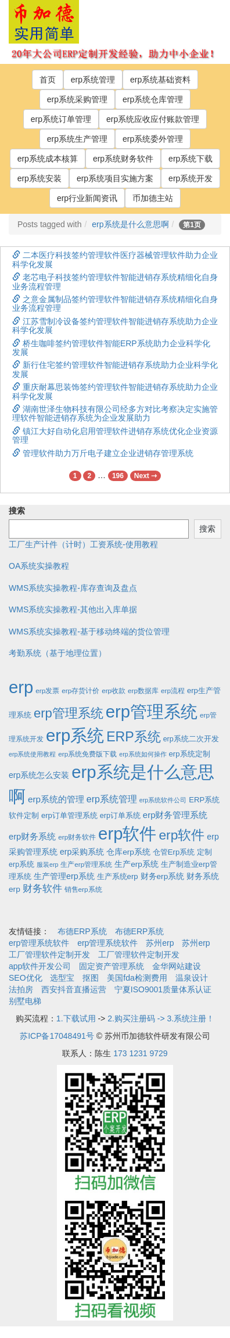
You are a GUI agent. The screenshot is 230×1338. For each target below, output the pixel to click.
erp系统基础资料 (160, 79)
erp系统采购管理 (77, 99)
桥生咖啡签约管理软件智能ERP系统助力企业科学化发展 (111, 348)
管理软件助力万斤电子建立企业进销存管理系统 (102, 453)
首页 (47, 79)
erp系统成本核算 (47, 158)
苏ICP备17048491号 (57, 1036)
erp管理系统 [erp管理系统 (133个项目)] (68, 713)
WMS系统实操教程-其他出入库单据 (73, 609)
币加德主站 (152, 198)
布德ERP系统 (82, 931)
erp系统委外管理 (153, 139)
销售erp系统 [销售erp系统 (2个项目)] (83, 889)
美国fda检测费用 (137, 977)
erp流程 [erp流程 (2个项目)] (173, 690)
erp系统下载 (190, 158)
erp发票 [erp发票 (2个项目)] (47, 690)
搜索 (17, 510)
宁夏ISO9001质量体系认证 (162, 989)
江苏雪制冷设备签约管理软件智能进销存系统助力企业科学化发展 (115, 326)
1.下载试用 (76, 1018)
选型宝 (62, 977)
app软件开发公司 (40, 966)
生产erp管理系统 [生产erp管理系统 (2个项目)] (86, 864)
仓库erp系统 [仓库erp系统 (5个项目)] (128, 852)
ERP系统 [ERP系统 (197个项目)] (133, 736)
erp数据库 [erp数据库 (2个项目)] (143, 690)
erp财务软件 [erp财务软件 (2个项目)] (77, 837)
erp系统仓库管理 (153, 99)
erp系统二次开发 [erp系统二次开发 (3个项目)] (191, 739)
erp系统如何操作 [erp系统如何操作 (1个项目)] (142, 754)
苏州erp (160, 943)
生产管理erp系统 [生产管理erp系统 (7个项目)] (64, 876)
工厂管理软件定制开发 (49, 954)
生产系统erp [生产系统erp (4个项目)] (117, 876)
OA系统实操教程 (39, 566)
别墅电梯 (25, 1001)
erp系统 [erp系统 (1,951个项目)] (75, 735)
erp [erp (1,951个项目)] (21, 687)
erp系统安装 (39, 178)
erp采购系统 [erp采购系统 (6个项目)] (82, 851)
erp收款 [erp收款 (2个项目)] (113, 690)
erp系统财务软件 (123, 158)
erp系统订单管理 (61, 119)
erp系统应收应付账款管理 (152, 119)
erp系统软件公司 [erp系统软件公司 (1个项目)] (162, 800)
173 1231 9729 (140, 1053)
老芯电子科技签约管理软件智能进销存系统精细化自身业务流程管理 (115, 281)
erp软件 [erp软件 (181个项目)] (181, 834)
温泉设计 (191, 977)
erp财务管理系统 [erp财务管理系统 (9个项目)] (175, 815)
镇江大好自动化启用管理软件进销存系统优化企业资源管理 (115, 435)
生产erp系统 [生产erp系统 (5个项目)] (136, 864)
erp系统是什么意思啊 (130, 224)
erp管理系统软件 (39, 943)
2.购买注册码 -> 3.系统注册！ (160, 1018)
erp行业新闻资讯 (87, 198)
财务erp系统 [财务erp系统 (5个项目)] (163, 876)
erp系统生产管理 (77, 139)
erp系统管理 (93, 79)
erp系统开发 (190, 178)
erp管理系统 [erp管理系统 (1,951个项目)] (151, 711)
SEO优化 (25, 977)
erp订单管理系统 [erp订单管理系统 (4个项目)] (69, 815)
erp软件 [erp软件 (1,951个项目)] (127, 833)
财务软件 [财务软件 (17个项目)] (42, 888)
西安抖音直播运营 (73, 989)
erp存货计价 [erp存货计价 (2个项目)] (80, 690)
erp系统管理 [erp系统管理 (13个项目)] (112, 799)
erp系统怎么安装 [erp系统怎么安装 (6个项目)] (39, 775)
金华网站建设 (176, 966)
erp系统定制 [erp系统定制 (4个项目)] (189, 753)
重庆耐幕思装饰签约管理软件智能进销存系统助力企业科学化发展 (115, 391)
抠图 (90, 977)
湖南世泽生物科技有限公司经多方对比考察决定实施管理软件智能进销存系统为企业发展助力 (115, 413)
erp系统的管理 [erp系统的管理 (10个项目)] (56, 799)
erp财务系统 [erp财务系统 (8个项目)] (32, 836)
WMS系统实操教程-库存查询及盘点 (73, 588)
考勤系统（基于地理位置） (57, 653)
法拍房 (21, 989)
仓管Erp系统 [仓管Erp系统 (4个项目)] (174, 852)
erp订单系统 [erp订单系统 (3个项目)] (120, 816)
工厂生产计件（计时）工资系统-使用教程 (83, 544)
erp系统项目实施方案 (115, 178)
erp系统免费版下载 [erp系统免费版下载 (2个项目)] (87, 754)
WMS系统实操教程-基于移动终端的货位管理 (89, 631)
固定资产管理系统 (111, 966)
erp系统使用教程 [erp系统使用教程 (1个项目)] (32, 754)
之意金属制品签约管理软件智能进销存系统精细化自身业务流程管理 (115, 304)
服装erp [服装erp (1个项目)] (47, 864)
